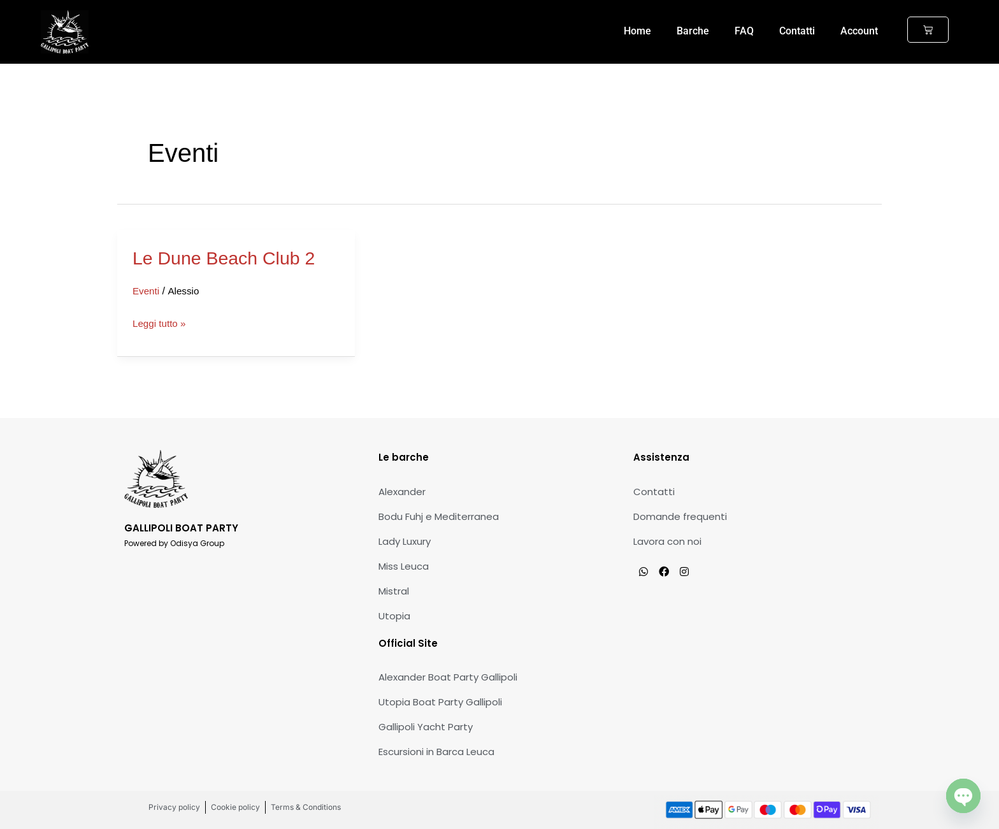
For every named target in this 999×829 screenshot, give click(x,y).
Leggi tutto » (161, 323)
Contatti (797, 31)
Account (859, 31)
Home (637, 31)
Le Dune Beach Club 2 (229, 257)
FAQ (744, 31)
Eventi (147, 290)
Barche (693, 31)
